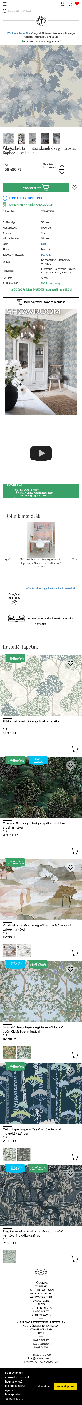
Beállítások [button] (14, 1399)
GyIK (41, 1333)
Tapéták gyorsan (41, 1290)
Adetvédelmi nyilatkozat (41, 1326)
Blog (41, 1304)
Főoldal (11, 33)
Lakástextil (41, 1300)
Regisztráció (41, 1315)
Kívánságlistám (41, 1329)
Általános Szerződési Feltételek (41, 1322)
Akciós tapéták (41, 1297)
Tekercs (52, 167)
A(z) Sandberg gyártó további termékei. (50, 588)
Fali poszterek (41, 1293)
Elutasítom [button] (44, 1386)
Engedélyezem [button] (65, 1386)
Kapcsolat (41, 1311)
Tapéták (24, 33)
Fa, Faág (46, 254)
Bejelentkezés (41, 1308)
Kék (43, 243)
